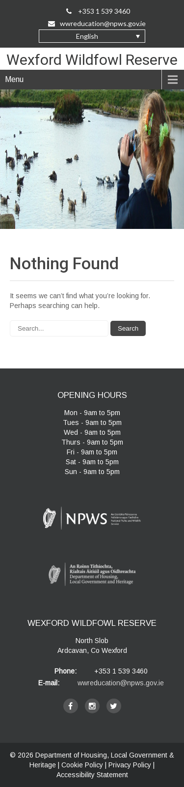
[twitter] (113, 706)
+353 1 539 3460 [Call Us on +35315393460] (98, 11)
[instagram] (92, 706)
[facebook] (70, 706)
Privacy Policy (129, 765)
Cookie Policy (82, 765)
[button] (92, 36)
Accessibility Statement (92, 775)
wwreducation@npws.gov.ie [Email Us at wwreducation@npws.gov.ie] (97, 23)
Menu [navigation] (14, 79)
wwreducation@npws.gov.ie (121, 683)
